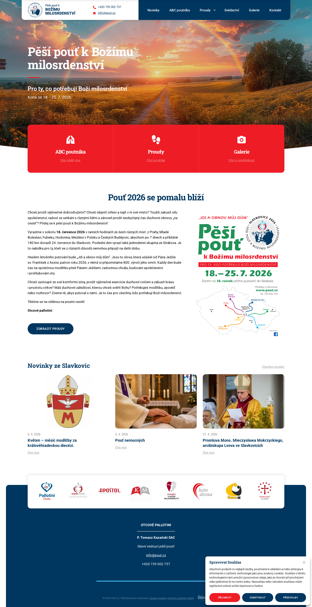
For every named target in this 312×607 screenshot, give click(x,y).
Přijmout (225, 597)
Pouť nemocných (130, 440)
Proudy (205, 10)
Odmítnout (258, 597)
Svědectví (231, 10)
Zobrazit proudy (50, 329)
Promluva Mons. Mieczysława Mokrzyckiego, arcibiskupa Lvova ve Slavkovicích (243, 443)
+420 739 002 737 (156, 564)
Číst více (33, 452)
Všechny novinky (273, 367)
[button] (304, 562)
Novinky (153, 10)
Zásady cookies (158, 598)
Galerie (254, 10)
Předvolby (290, 597)
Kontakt (275, 10)
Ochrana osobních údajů (180, 598)
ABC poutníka (179, 10)
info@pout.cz (156, 555)
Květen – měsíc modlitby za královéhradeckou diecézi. (52, 443)
